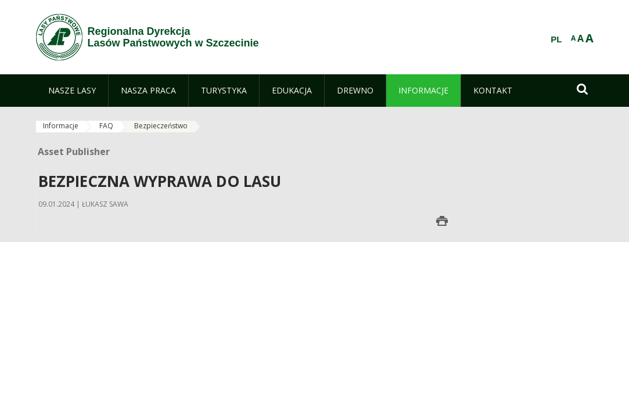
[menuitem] (72, 90)
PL (556, 39)
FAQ (106, 126)
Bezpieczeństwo (161, 126)
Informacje (60, 126)
